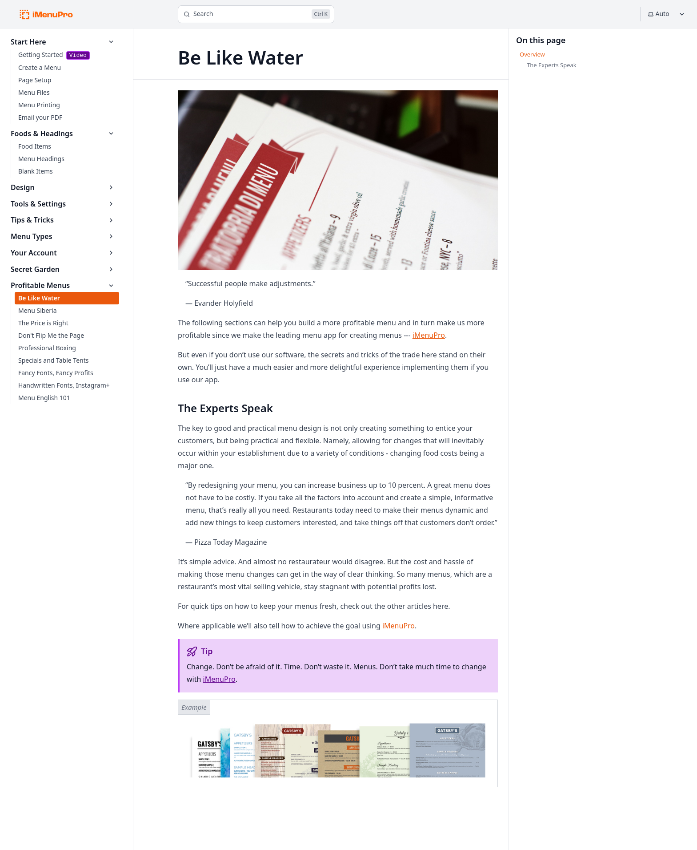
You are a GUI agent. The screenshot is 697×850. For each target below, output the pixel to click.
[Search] (256, 14)
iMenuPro (429, 335)
